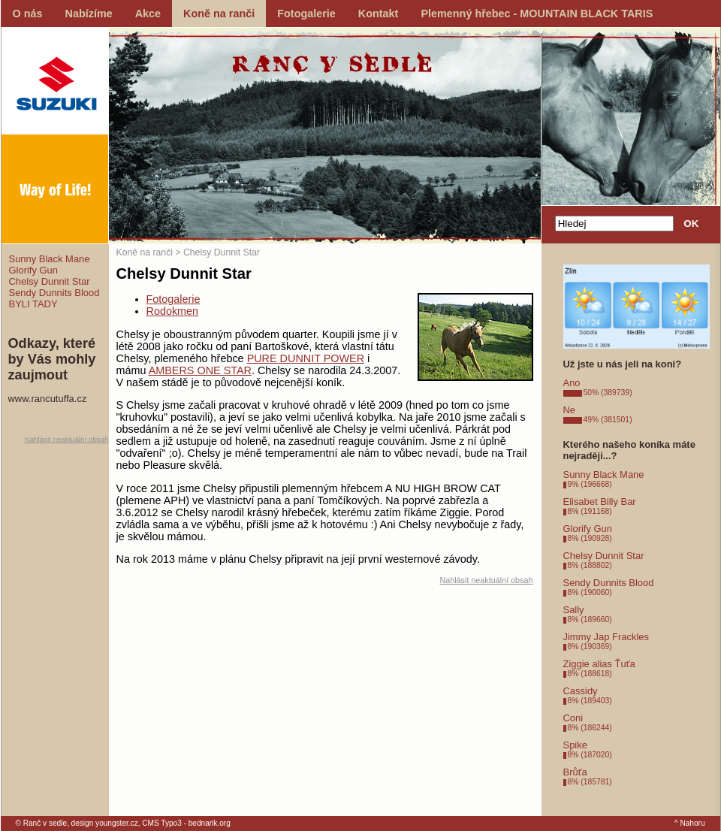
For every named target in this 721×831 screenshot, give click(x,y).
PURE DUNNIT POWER (305, 358)
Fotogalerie (306, 14)
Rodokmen (172, 311)
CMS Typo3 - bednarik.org (186, 823)
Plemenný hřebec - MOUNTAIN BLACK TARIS (537, 14)
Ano (572, 382)
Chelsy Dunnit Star (49, 281)
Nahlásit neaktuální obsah (67, 439)
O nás (28, 14)
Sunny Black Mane (49, 258)
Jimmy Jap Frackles (606, 636)
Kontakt (378, 14)
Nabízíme (89, 14)
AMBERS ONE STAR (200, 370)
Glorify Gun (34, 270)
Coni (573, 718)
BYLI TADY (33, 304)
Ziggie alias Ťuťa (599, 663)
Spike (575, 745)
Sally (573, 609)
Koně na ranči (219, 14)
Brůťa (575, 772)
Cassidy (580, 691)
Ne (569, 410)
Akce (148, 14)
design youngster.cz (104, 823)
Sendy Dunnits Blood (54, 292)
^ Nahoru (689, 823)
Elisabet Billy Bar (599, 501)
